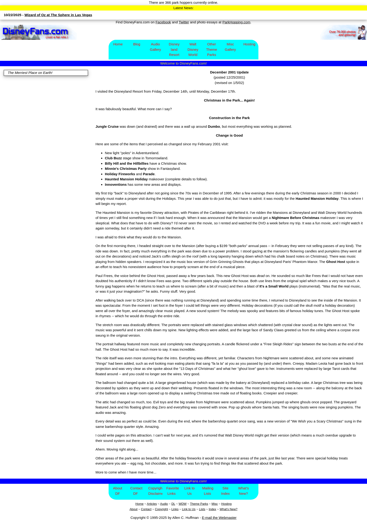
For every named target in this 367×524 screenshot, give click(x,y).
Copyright (161, 509)
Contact (146, 509)
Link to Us (189, 490)
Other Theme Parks (211, 49)
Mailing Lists (207, 490)
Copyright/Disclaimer (155, 490)
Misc (215, 504)
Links (174, 509)
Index (212, 509)
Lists (202, 509)
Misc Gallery (230, 46)
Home (118, 44)
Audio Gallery (155, 46)
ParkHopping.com (236, 22)
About (133, 509)
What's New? (243, 490)
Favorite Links (172, 490)
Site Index (225, 490)
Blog (136, 44)
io (166, 504)
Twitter (184, 22)
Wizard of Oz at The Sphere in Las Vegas (58, 15)
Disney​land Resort (174, 49)
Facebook (163, 22)
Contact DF (136, 490)
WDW (183, 504)
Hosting (249, 44)
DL (173, 504)
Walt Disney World (192, 49)
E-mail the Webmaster (219, 518)
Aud (162, 504)
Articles (152, 504)
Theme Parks (199, 504)
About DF (117, 490)
